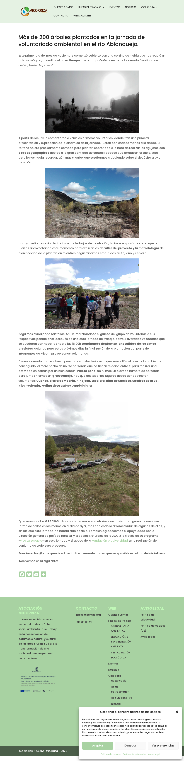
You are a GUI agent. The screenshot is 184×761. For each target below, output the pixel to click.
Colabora (148, 7)
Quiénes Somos (63, 7)
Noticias (131, 7)
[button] (177, 712)
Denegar (130, 745)
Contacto (61, 15)
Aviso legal (154, 754)
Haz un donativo (121, 698)
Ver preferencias (163, 745)
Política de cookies (111, 754)
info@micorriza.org (88, 615)
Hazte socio (118, 680)
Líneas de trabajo (89, 7)
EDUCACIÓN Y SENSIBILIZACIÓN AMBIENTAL (121, 641)
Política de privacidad (134, 754)
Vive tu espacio (31, 541)
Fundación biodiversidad (110, 541)
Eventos (115, 7)
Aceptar (97, 745)
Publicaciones (82, 15)
